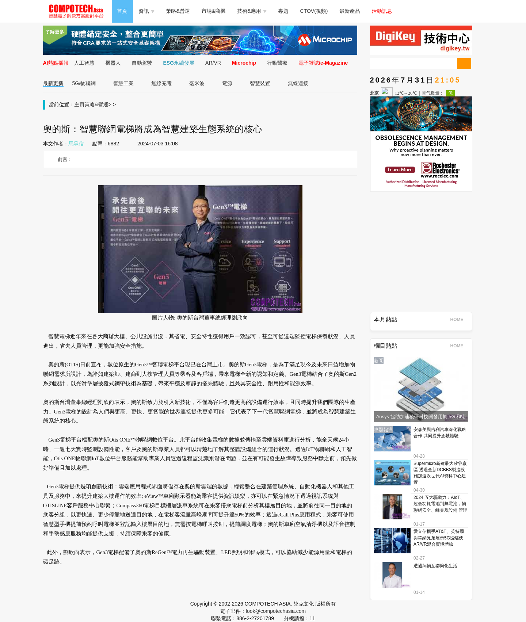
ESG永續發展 (179, 63)
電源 (227, 83)
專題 (283, 11)
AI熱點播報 (56, 63)
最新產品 (350, 11)
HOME (459, 319)
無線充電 (161, 83)
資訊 (147, 11)
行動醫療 (277, 63)
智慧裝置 (260, 83)
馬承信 (76, 143)
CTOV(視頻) (314, 11)
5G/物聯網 (84, 83)
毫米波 (197, 83)
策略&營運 (178, 11)
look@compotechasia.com (276, 611)
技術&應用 (251, 11)
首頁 (122, 11)
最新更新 (53, 83)
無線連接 (298, 83)
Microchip (244, 63)
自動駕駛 (142, 63)
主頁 (80, 104)
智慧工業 (123, 83)
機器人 (113, 63)
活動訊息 (382, 11)
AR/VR (213, 63)
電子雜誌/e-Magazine (323, 63)
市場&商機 (213, 11)
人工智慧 (84, 63)
